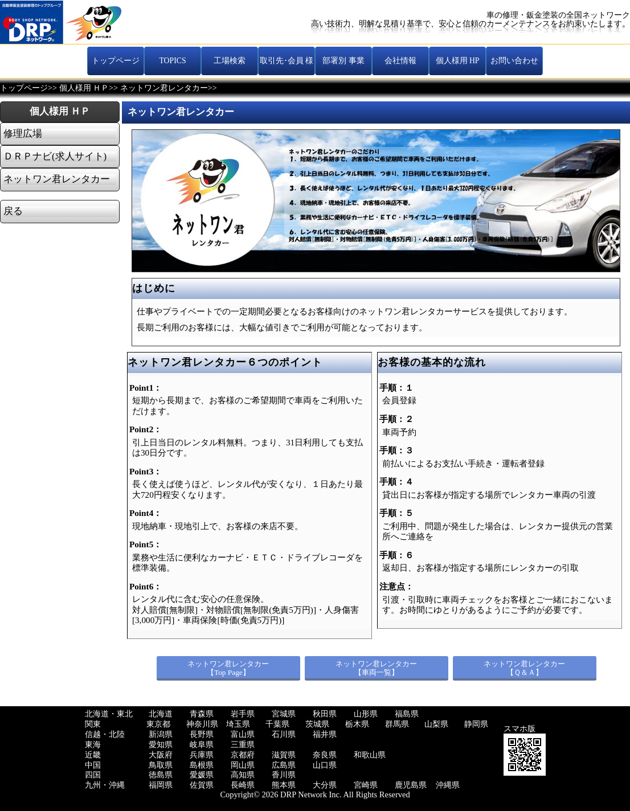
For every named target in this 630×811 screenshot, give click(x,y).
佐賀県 (202, 785)
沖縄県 (448, 785)
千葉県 (277, 724)
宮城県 (284, 714)
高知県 (243, 775)
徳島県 (161, 775)
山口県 (325, 765)
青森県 (202, 714)
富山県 (243, 734)
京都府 (243, 755)
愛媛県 (202, 775)
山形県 (366, 714)
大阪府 (161, 755)
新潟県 (161, 734)
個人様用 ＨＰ (84, 88)
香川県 (284, 775)
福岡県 (161, 785)
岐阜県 (202, 744)
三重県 (243, 744)
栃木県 (357, 724)
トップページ (24, 88)
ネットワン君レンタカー (164, 88)
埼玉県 (238, 724)
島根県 (202, 765)
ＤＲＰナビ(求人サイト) (55, 156)
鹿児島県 (411, 785)
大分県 (325, 785)
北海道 (161, 714)
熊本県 (284, 785)
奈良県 (325, 755)
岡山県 (243, 765)
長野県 (202, 734)
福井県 (325, 734)
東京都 (158, 724)
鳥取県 (161, 765)
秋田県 (325, 714)
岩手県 (243, 714)
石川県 (284, 734)
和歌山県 (370, 755)
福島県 (407, 714)
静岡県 (476, 724)
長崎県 (243, 785)
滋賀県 (284, 755)
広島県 (284, 765)
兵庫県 (202, 755)
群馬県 (397, 724)
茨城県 (317, 724)
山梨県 (436, 724)
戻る (13, 211)
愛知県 (161, 744)
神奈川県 (202, 724)
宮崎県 (366, 785)
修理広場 (22, 134)
